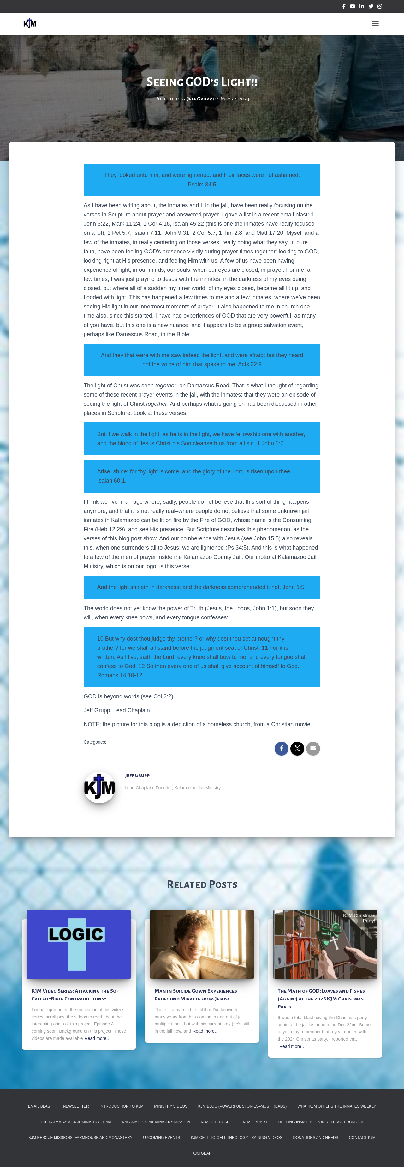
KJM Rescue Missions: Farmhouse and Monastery (80, 1137)
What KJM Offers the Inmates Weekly (336, 1106)
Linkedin (361, 7)
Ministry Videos (170, 1106)
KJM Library (255, 1122)
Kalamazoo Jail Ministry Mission (156, 1122)
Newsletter (76, 1106)
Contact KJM (362, 1137)
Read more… (98, 1038)
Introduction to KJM (122, 1106)
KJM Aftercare (216, 1122)
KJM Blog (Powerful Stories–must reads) (242, 1106)
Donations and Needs (315, 1137)
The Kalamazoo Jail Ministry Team (75, 1122)
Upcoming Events (161, 1137)
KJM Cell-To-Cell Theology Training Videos (236, 1137)
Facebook (344, 7)
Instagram (379, 7)
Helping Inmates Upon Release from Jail (321, 1122)
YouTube (352, 7)
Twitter (370, 7)
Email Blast (40, 1106)
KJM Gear (201, 1153)
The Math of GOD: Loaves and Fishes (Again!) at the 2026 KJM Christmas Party (321, 999)
